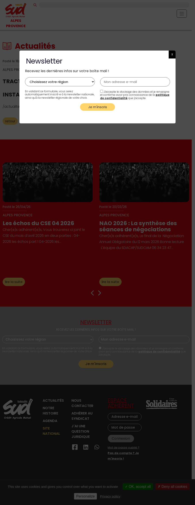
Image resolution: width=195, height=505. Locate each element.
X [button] (172, 54)
